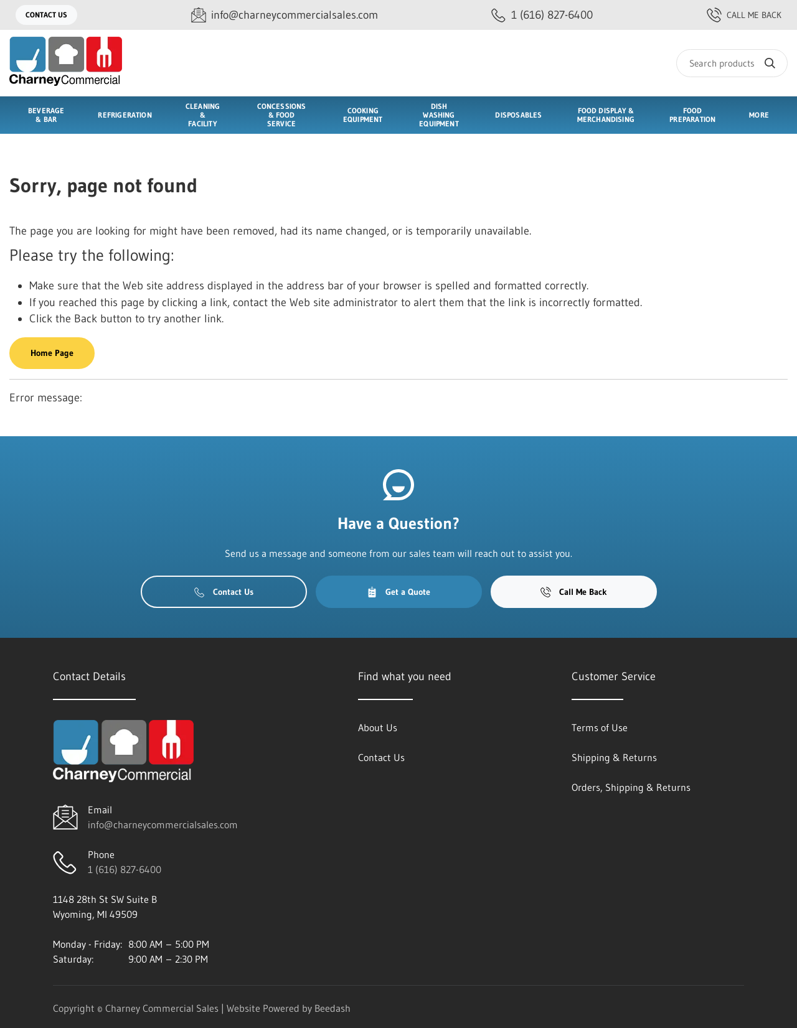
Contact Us (46, 14)
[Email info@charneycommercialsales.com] (284, 15)
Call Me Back (744, 14)
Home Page (52, 352)
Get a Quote (398, 591)
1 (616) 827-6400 (124, 869)
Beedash (332, 1008)
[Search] (732, 63)
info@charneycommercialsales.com (163, 824)
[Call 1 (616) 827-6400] (542, 15)
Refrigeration (124, 114)
